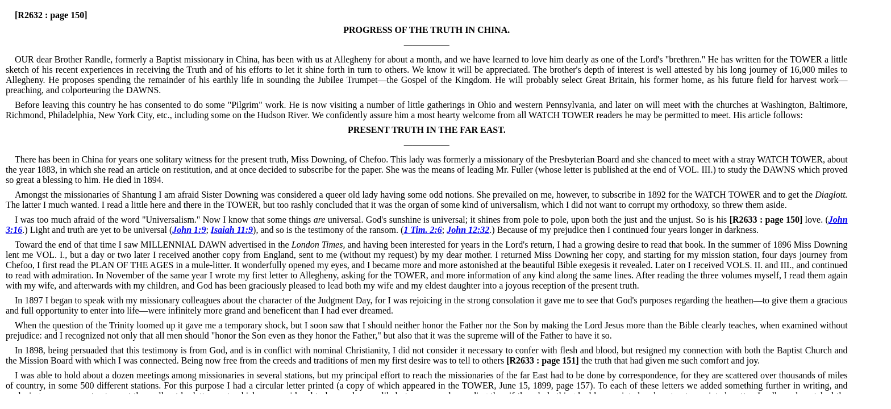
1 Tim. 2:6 (422, 230)
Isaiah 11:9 (232, 230)
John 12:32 (468, 230)
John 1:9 (189, 230)
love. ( (777, 219)
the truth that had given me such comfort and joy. (632, 360)
